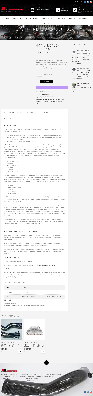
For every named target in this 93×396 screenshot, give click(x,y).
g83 (49, 99)
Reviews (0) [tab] (44, 112)
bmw (56, 97)
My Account (73, 1)
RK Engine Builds (48, 18)
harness (55, 99)
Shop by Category (32, 18)
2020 (40, 97)
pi (44, 101)
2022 (46, 97)
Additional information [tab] (26, 112)
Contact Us (83, 18)
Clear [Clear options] (45, 77)
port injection (58, 101)
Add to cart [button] (20, 351)
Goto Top (47, 363)
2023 (49, 97)
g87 (51, 99)
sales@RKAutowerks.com (37, 380)
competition (39, 99)
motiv (41, 101)
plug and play (48, 101)
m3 (60, 99)
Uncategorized (45, 94)
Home (8, 18)
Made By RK (62, 18)
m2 (58, 99)
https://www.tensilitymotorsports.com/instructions (44, 265)
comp (59, 97)
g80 (43, 99)
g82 (46, 99)
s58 (37, 103)
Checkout (79, 1)
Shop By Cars (18, 18)
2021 (43, 97)
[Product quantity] (38, 81)
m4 (62, 99)
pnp (54, 101)
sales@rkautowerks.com (43, 9)
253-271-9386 (64, 11)
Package (39, 76)
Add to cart (47, 81)
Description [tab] (9, 112)
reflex (64, 101)
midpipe (38, 101)
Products (20, 37)
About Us (72, 18)
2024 (53, 97)
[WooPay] (52, 87)
